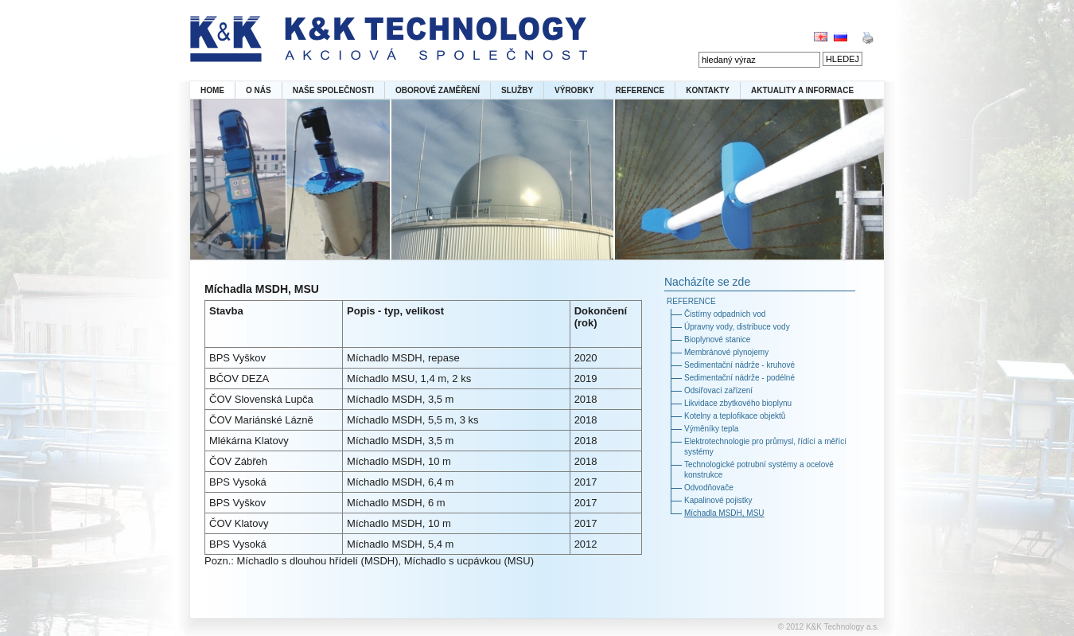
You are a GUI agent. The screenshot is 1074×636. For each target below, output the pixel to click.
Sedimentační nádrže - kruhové (739, 365)
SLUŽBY (517, 90)
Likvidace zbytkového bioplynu (738, 403)
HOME (212, 90)
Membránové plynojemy (726, 352)
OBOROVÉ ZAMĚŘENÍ (437, 90)
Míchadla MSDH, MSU (724, 513)
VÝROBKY (574, 90)
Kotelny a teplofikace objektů (734, 416)
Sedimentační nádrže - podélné (739, 377)
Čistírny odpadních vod (724, 314)
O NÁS (258, 90)
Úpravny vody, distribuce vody (737, 326)
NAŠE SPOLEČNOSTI (333, 90)
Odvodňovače (709, 487)
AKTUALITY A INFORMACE (802, 90)
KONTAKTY (708, 90)
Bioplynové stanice (717, 339)
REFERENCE (640, 90)
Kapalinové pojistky (718, 500)
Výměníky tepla (711, 428)
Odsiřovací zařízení (718, 390)
